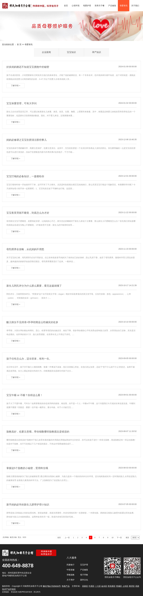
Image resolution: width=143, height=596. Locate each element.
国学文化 (84, 580)
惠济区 (132, 586)
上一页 (67, 538)
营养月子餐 (99, 5)
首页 (66, 5)
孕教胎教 (70, 575)
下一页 (119, 538)
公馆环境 (75, 5)
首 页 (19, 44)
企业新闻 (46, 52)
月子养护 (70, 580)
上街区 (125, 586)
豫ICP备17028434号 (52, 586)
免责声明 (21, 592)
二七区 (98, 586)
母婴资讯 (123, 5)
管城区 (119, 586)
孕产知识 (96, 52)
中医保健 (70, 570)
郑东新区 (111, 586)
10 (112, 538)
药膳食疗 (70, 565)
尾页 (127, 538)
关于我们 (135, 5)
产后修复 (112, 5)
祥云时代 (37, 592)
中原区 (91, 586)
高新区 (85, 586)
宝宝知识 (71, 52)
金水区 (104, 586)
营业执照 (14, 592)
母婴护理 (87, 5)
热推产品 (66, 586)
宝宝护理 (84, 565)
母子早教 (84, 575)
